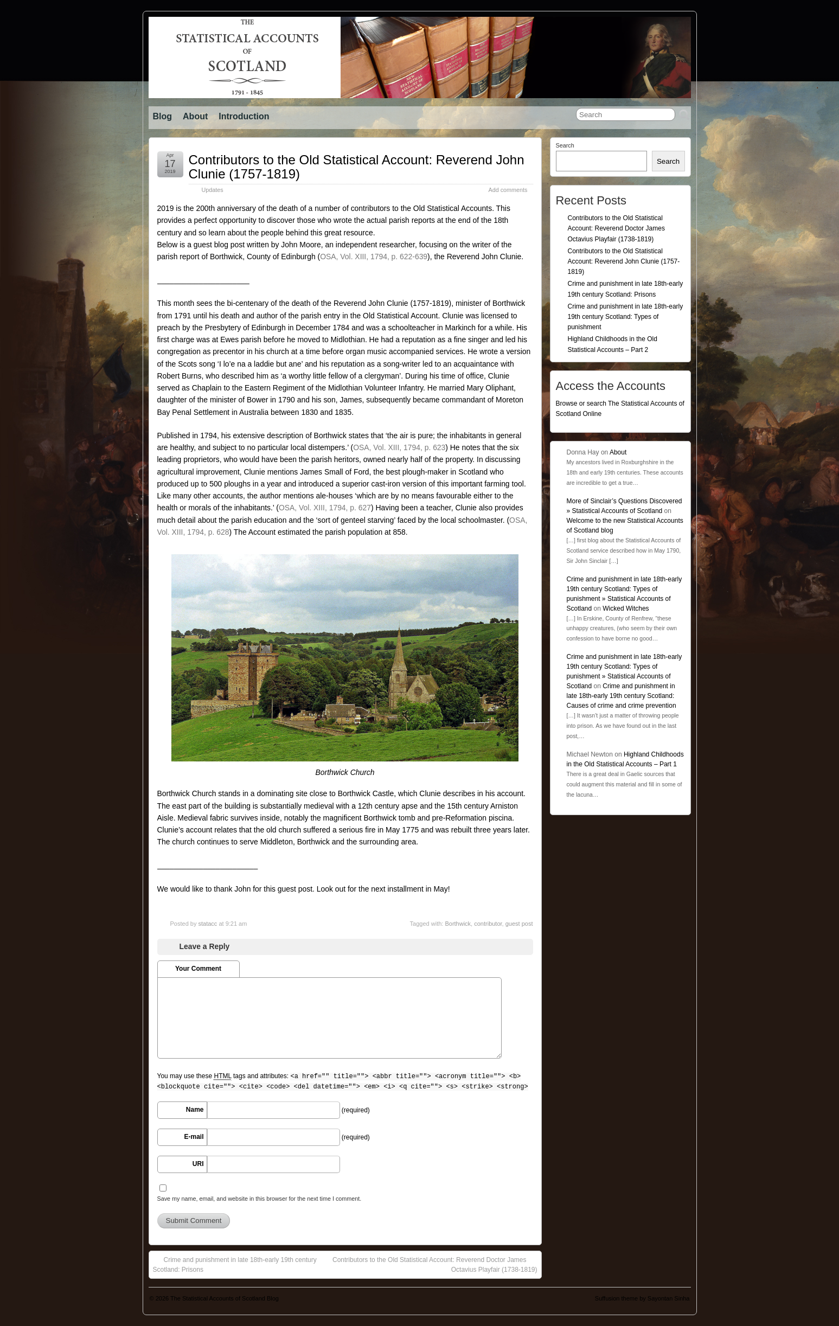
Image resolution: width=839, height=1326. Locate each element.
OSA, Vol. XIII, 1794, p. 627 (325, 507)
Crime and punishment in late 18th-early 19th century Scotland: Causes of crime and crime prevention (621, 695)
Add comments (507, 190)
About (195, 116)
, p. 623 (399, 447)
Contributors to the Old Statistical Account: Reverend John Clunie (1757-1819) (356, 166)
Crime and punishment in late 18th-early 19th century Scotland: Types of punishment (625, 317)
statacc (207, 923)
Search (565, 145)
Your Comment (198, 968)
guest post (519, 923)
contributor (488, 923)
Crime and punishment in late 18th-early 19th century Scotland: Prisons (235, 1264)
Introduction (244, 116)
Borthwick (458, 923)
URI (198, 1164)
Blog (162, 116)
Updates (212, 190)
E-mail (193, 1137)
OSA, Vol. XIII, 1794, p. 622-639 (373, 256)
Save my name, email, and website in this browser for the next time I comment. (259, 1198)
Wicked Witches (626, 608)
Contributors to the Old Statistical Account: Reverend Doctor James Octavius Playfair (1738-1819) (434, 1264)
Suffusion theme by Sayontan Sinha (642, 1298)
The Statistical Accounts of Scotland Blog (224, 1298)
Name (195, 1109)
